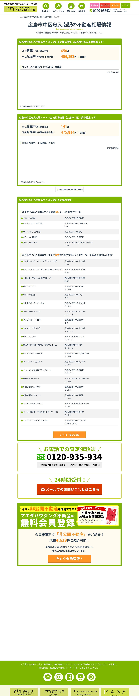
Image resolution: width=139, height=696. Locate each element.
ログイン (125, 5)
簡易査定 (94, 5)
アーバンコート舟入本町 (32, 361)
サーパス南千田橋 (30, 242)
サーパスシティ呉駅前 (32, 231)
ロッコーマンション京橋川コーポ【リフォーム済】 (43, 269)
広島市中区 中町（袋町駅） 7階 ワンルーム (40, 345)
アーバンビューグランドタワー (35, 420)
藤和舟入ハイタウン (31, 378)
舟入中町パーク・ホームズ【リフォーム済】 (40, 261)
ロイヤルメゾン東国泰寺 (32, 223)
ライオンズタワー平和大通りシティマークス (40, 412)
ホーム (19, 17)
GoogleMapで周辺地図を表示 (69, 189)
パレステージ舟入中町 (32, 311)
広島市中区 (48, 17)
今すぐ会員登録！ (69, 558)
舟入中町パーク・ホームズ (33, 303)
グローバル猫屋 (29, 218)
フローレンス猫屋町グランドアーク (37, 370)
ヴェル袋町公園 (29, 294)
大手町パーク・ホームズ (32, 403)
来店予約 (105, 5)
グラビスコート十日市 (32, 319)
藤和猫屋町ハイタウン (32, 386)
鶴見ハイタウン (29, 286)
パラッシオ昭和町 (30, 237)
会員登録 (115, 5)
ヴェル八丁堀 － (29, 336)
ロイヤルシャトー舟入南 (32, 353)
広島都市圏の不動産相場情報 (33, 17)
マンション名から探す (69, 434)
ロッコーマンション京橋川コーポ (37, 278)
